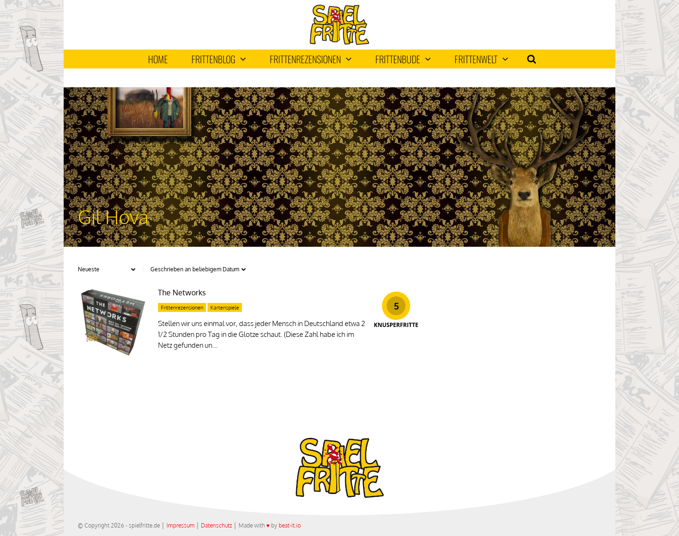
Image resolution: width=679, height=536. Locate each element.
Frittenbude (403, 59)
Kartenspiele (224, 307)
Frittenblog (218, 59)
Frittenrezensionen (311, 59)
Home (158, 59)
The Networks (182, 292)
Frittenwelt (481, 59)
